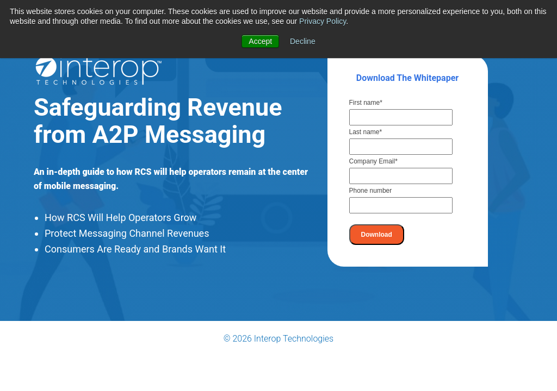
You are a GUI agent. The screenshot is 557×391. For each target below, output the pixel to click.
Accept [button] (260, 41)
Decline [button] (302, 41)
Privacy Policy (322, 21)
